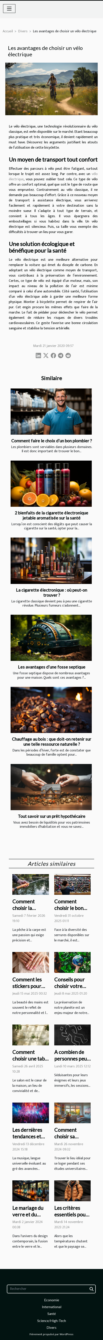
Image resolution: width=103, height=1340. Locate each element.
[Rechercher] (51, 1289)
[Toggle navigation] (9, 8)
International (51, 1307)
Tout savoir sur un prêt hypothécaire (51, 816)
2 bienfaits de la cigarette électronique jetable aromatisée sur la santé (51, 515)
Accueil (8, 31)
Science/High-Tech (51, 1320)
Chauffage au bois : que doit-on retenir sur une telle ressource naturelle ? (51, 742)
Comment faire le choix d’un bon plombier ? (51, 440)
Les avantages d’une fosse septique (51, 666)
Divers (23, 31)
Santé (51, 1313)
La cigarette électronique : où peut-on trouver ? (51, 592)
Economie (51, 1300)
